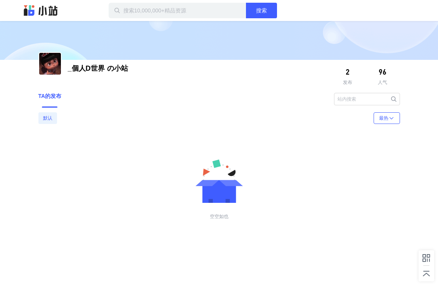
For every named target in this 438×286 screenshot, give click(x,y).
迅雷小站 (40, 10)
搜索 (261, 10)
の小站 (98, 68)
